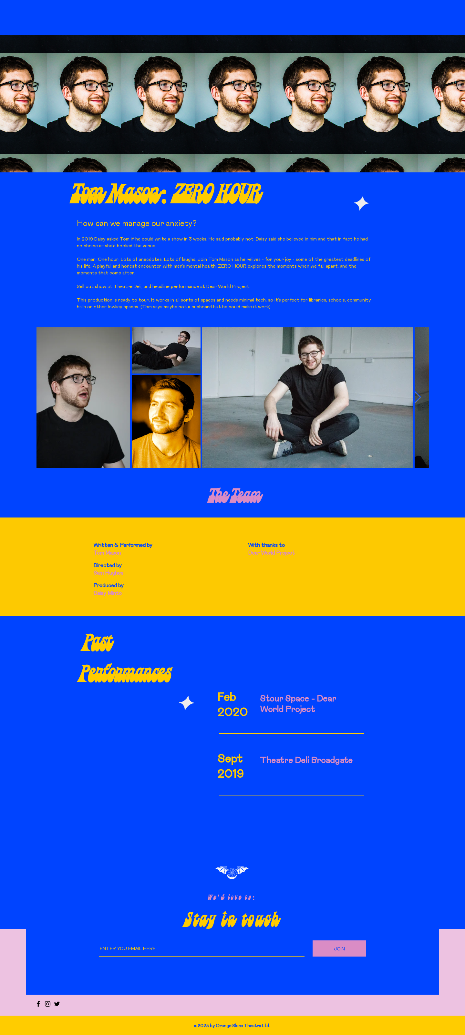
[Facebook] (38, 1004)
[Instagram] (47, 1004)
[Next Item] (417, 397)
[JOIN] (339, 948)
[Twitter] (57, 1004)
